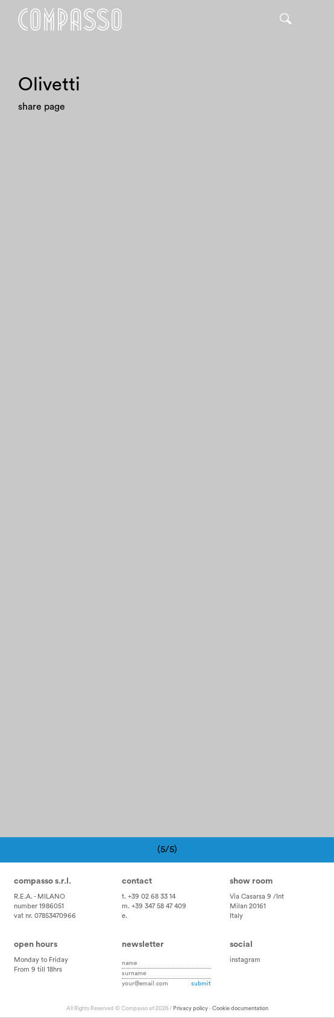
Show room (251, 882)
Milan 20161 (248, 906)
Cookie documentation (240, 1008)
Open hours (35, 945)
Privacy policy (190, 1008)
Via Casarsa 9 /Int (257, 897)
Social (241, 945)
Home (70, 19)
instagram (245, 960)
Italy (236, 916)
